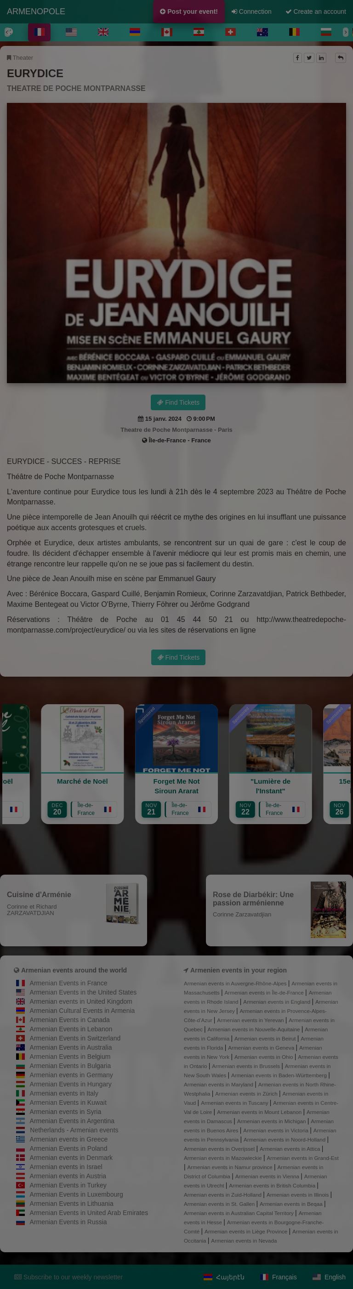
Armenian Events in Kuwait (68, 1102)
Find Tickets (178, 402)
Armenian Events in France (69, 983)
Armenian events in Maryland (219, 1084)
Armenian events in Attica (291, 1149)
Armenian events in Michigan (272, 1121)
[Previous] (7, 32)
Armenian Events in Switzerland (75, 1038)
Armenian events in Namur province (231, 1167)
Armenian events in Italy (64, 1093)
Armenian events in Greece (69, 1139)
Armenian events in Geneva (262, 1048)
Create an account (315, 11)
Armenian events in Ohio (264, 1057)
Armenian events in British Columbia (273, 1185)
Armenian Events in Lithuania (72, 1203)
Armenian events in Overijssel (220, 1149)
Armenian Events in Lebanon (71, 1029)
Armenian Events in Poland (69, 1148)
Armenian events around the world (74, 970)
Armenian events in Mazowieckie (223, 1158)
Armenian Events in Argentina (72, 1121)
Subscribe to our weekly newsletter (68, 1277)
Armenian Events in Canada (70, 1019)
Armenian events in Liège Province (247, 1231)
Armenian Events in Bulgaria (70, 1065)
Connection (252, 11)
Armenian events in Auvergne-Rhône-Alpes (236, 983)
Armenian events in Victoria (276, 1130)
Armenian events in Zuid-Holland (223, 1195)
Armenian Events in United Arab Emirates (89, 1212)
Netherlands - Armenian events (74, 1130)
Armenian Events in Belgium (70, 1056)
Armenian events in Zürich (247, 1094)
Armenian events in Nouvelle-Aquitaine (255, 1029)
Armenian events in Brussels (246, 1066)
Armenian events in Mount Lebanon (260, 1112)
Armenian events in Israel (66, 1166)
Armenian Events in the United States (83, 992)
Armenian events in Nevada (244, 1241)
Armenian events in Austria (68, 1176)
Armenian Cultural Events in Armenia (82, 1010)
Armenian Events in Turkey (68, 1185)
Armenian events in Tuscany (235, 1103)
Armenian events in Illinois (298, 1195)
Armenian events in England (277, 1002)
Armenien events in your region (238, 970)
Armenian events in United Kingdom (81, 1001)
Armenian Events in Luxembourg (76, 1194)
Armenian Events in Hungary (71, 1084)
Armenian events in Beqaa (292, 1204)
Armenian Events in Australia (71, 1047)
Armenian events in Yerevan (251, 1020)
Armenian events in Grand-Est (303, 1158)
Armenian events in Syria (66, 1111)
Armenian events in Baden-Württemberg (279, 1075)
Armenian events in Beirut (265, 1038)
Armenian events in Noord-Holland (285, 1139)
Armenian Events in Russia (68, 1222)
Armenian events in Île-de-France (265, 992)
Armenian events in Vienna (268, 1176)
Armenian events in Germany (71, 1075)
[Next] (345, 32)
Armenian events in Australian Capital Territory (239, 1213)
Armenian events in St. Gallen (220, 1204)
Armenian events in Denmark (71, 1157)
